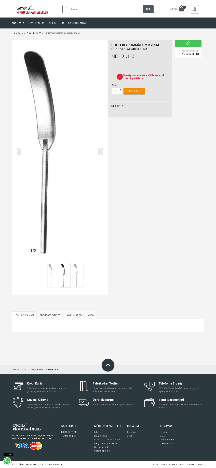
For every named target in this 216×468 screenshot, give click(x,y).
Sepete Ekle (134, 91)
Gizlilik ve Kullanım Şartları (107, 439)
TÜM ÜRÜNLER (34, 33)
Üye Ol (130, 436)
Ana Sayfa (18, 33)
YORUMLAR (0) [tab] (74, 315)
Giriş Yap (131, 432)
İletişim (15, 369)
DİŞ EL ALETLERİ (69, 432)
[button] (100, 151)
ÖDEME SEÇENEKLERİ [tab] (50, 315)
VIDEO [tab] (91, 315)
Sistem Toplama (102, 450)
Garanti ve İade (101, 447)
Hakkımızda (52, 369)
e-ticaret (170, 464)
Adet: (114, 85)
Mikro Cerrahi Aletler (30, 464)
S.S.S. (24, 369)
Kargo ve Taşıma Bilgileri (106, 443)
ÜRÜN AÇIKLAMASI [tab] (24, 315)
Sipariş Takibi (100, 436)
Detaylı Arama (36, 369)
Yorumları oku (190, 54)
